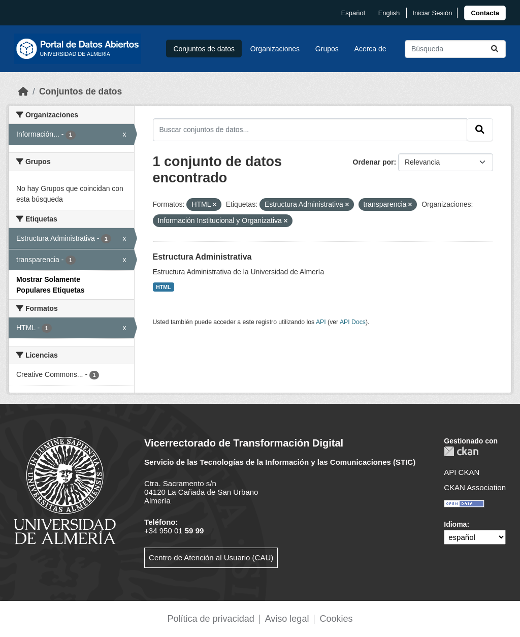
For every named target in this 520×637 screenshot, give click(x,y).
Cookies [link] (335, 619)
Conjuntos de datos (204, 49)
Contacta (485, 13)
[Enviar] (494, 49)
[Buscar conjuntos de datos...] (455, 49)
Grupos (327, 49)
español (353, 13)
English (389, 13)
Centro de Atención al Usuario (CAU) (211, 557)
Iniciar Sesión (432, 13)
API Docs (353, 322)
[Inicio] (23, 91)
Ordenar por (373, 162)
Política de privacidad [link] (211, 619)
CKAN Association (475, 487)
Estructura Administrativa (202, 256)
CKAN (461, 451)
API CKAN (461, 472)
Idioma (455, 524)
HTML (163, 287)
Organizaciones (275, 49)
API (321, 322)
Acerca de (370, 49)
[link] (485, 13)
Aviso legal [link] (287, 619)
